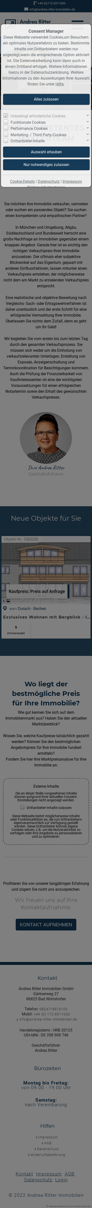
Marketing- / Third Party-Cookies (38, 135)
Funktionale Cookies (28, 122)
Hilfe (59, 84)
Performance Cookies (29, 128)
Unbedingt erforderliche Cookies (38, 116)
